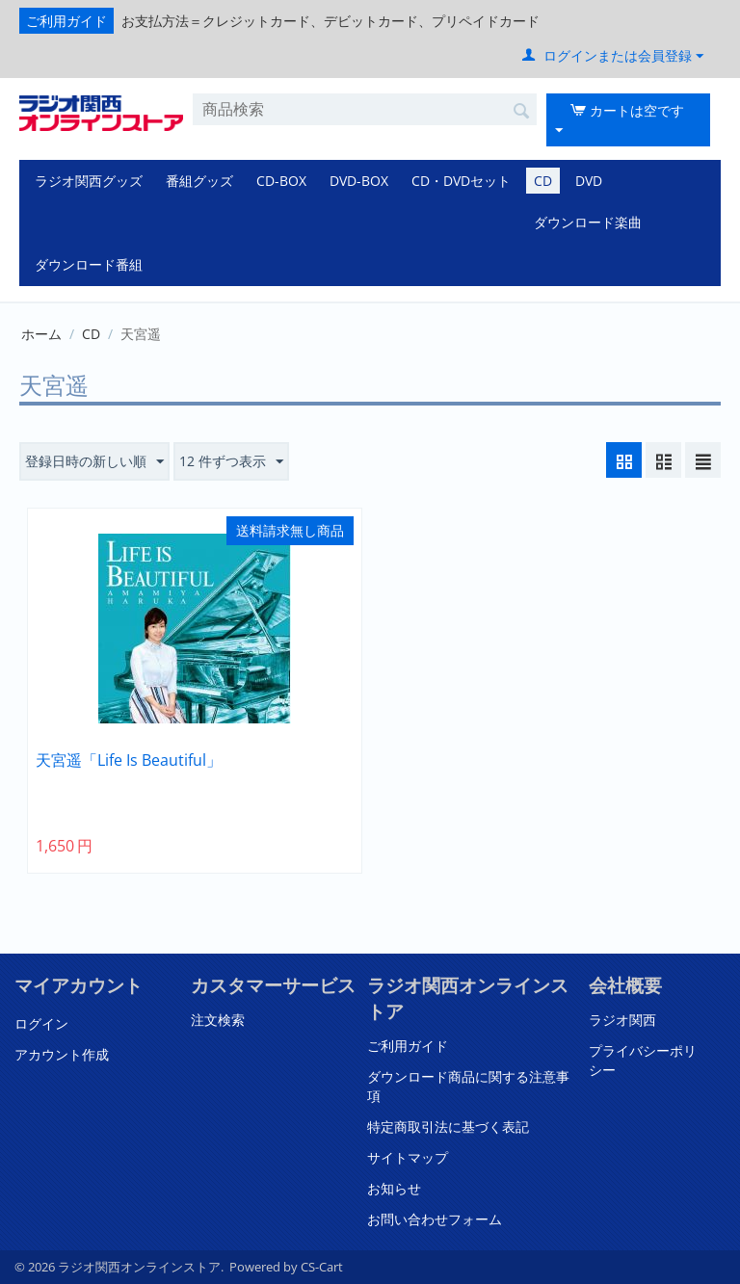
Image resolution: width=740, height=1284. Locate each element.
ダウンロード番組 (89, 264)
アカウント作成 (61, 1054)
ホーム (41, 334)
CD (543, 180)
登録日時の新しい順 (94, 462)
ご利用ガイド (66, 21)
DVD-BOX (359, 180)
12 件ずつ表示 (231, 462)
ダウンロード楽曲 (588, 222)
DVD (588, 180)
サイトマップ (407, 1157)
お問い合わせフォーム (434, 1219)
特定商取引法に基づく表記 (448, 1126)
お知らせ (394, 1188)
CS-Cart (322, 1266)
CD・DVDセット (461, 180)
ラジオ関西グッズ (89, 180)
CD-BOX (281, 180)
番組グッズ (199, 180)
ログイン (41, 1023)
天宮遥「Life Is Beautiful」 (129, 760)
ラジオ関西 (622, 1019)
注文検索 (218, 1019)
